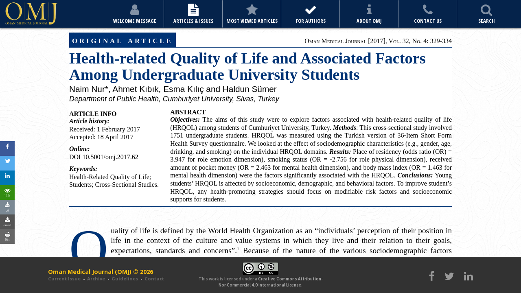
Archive (96, 279)
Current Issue (64, 279)
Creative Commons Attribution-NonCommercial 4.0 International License (271, 281)
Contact (154, 279)
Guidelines (125, 279)
